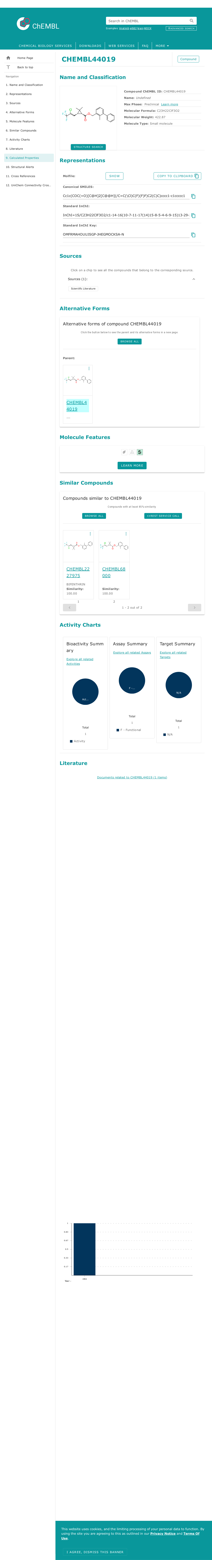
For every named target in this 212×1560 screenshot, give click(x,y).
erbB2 (133, 28)
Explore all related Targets (173, 655)
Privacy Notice (163, 1533)
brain (140, 28)
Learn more (169, 104)
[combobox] (151, 21)
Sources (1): (132, 279)
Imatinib (124, 28)
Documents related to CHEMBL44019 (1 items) (132, 777)
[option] (29, 85)
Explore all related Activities (79, 661)
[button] (89, 368)
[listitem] (29, 58)
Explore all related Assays (132, 652)
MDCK (147, 28)
